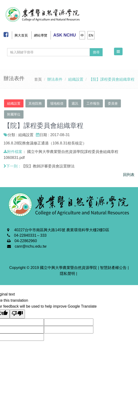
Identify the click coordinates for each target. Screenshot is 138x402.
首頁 (38, 79)
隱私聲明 (67, 274)
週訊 (74, 103)
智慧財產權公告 (113, 268)
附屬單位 (13, 114)
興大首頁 (21, 35)
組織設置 (13, 103)
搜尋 (96, 52)
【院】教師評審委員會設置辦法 (48, 166)
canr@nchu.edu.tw (31, 246)
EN (91, 35)
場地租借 (56, 103)
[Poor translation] (17, 314)
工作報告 (93, 103)
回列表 (128, 175)
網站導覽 (40, 35)
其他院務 (35, 103)
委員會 (113, 103)
